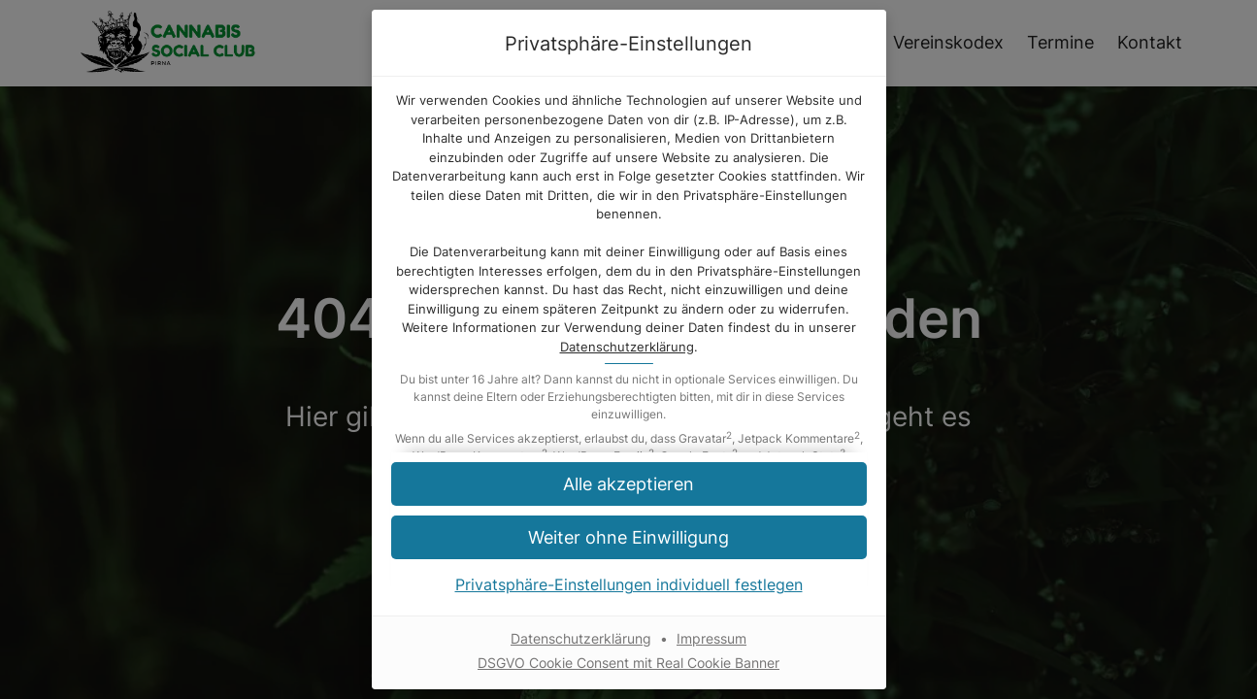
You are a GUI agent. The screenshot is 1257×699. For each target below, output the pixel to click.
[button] (629, 537)
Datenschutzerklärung (627, 346)
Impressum (711, 638)
